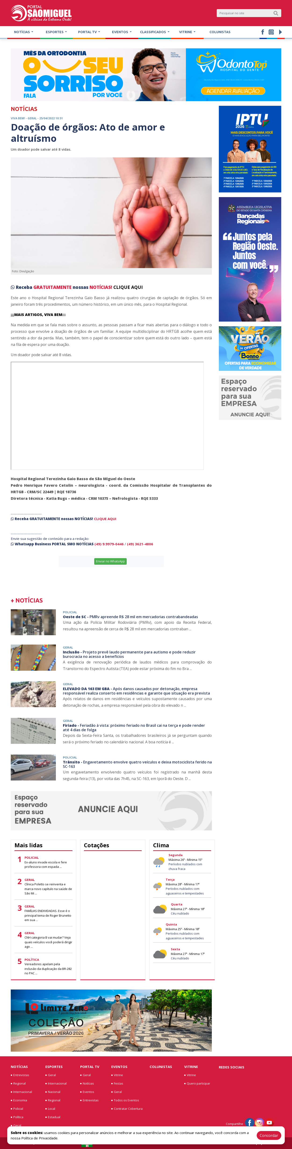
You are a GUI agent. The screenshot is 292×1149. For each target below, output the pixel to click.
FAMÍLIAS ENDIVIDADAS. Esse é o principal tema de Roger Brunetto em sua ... (48, 915)
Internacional (21, 1092)
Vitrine (117, 1075)
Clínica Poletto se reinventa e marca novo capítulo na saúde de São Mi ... (48, 888)
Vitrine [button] (186, 32)
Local (50, 1109)
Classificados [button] (153, 32)
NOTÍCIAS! (101, 287)
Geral (16, 1125)
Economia (19, 1100)
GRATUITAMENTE (53, 287)
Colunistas (220, 32)
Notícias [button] (22, 32)
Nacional (52, 1092)
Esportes (54, 1066)
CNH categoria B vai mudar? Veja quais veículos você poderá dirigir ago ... (48, 942)
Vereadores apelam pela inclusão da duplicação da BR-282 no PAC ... (48, 968)
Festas (117, 1083)
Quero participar (197, 1083)
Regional (18, 1083)
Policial (17, 1109)
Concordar (269, 1135)
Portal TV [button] (87, 32)
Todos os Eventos (125, 1100)
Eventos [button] (120, 32)
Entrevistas (20, 1075)
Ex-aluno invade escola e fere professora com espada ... (46, 864)
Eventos (87, 1092)
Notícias (19, 1066)
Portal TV (89, 1066)
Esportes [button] (55, 32)
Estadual (52, 1117)
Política (17, 1117)
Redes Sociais (231, 1067)
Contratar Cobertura (127, 1109)
